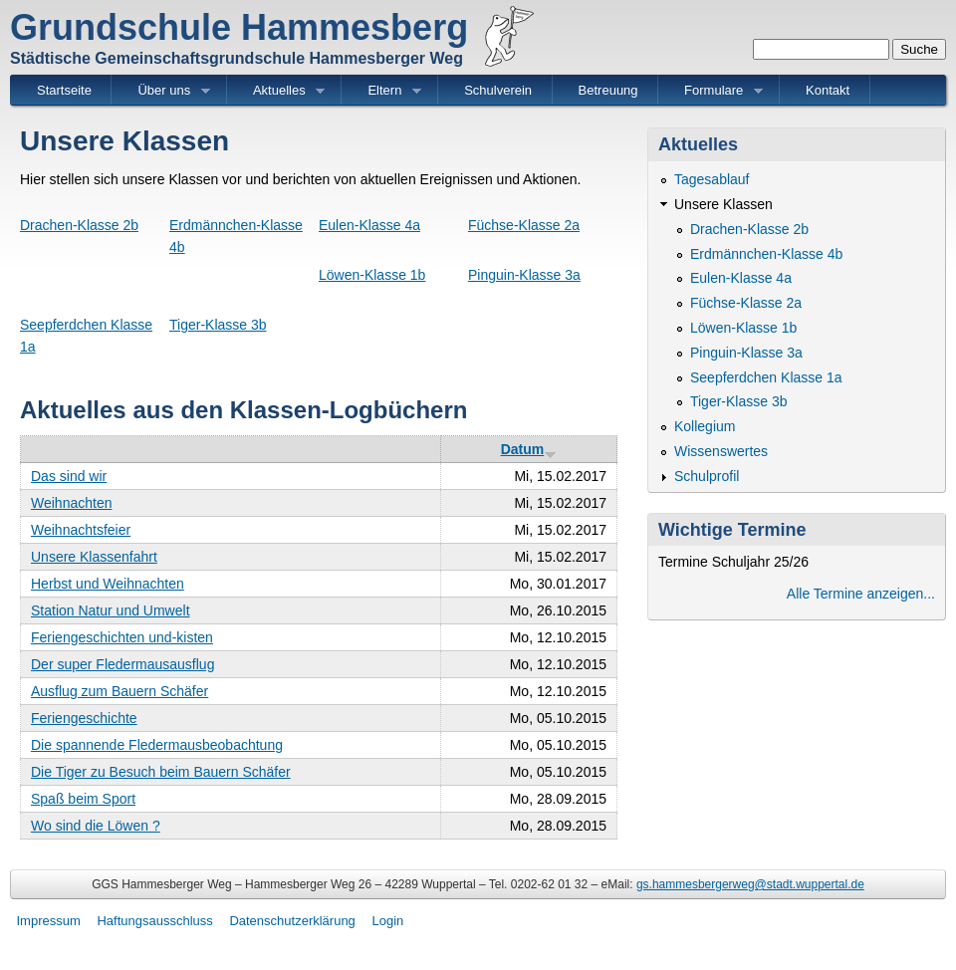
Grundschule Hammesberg (239, 27)
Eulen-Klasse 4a (369, 225)
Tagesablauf (712, 179)
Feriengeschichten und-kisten (122, 637)
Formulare (714, 91)
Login (387, 920)
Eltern (385, 91)
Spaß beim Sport (83, 799)
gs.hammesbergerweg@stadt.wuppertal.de (750, 884)
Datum (529, 449)
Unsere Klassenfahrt (94, 557)
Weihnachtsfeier (80, 530)
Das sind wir (69, 476)
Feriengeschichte (84, 718)
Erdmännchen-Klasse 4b (766, 254)
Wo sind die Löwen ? (95, 826)
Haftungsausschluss (154, 920)
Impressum (49, 920)
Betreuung (608, 90)
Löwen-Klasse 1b (372, 275)
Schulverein (498, 90)
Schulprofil (706, 476)
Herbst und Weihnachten (107, 584)
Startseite (64, 90)
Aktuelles (279, 91)
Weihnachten (71, 503)
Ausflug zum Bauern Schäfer (119, 691)
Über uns (164, 91)
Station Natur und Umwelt (110, 610)
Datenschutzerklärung (292, 920)
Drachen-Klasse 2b (79, 225)
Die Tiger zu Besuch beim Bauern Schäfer (161, 772)
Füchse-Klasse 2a (524, 225)
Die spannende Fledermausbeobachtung (157, 745)
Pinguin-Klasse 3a (524, 275)
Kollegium (704, 426)
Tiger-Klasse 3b (218, 325)
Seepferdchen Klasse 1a (766, 377)
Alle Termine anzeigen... (861, 594)
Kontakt (827, 90)
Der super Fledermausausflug (122, 664)
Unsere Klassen (723, 204)
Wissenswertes (721, 451)
